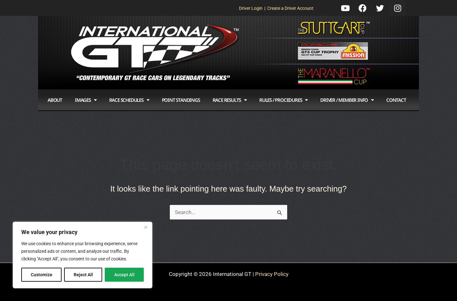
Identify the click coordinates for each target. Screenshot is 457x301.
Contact (396, 100)
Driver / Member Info (347, 100)
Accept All (124, 274)
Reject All (83, 274)
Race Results (230, 100)
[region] (82, 255)
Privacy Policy (271, 274)
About (55, 100)
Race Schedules (129, 100)
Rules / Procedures (283, 100)
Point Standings (181, 100)
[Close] (145, 227)
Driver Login (250, 8)
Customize (41, 274)
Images (85, 100)
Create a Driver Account (290, 8)
